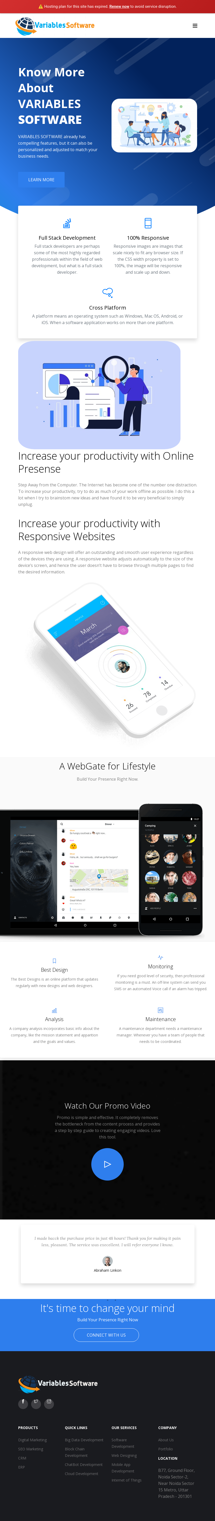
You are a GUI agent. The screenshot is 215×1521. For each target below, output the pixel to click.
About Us (166, 1439)
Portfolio (165, 1448)
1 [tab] (99, 1300)
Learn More (41, 180)
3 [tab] (115, 1300)
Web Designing (124, 1455)
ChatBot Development (84, 1464)
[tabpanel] (107, 1259)
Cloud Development (81, 1473)
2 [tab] (107, 1300)
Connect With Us (106, 1335)
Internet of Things (127, 1480)
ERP (21, 1467)
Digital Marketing (32, 1439)
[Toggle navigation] (195, 25)
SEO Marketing (30, 1448)
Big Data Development (84, 1439)
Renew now (119, 6)
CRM (22, 1458)
